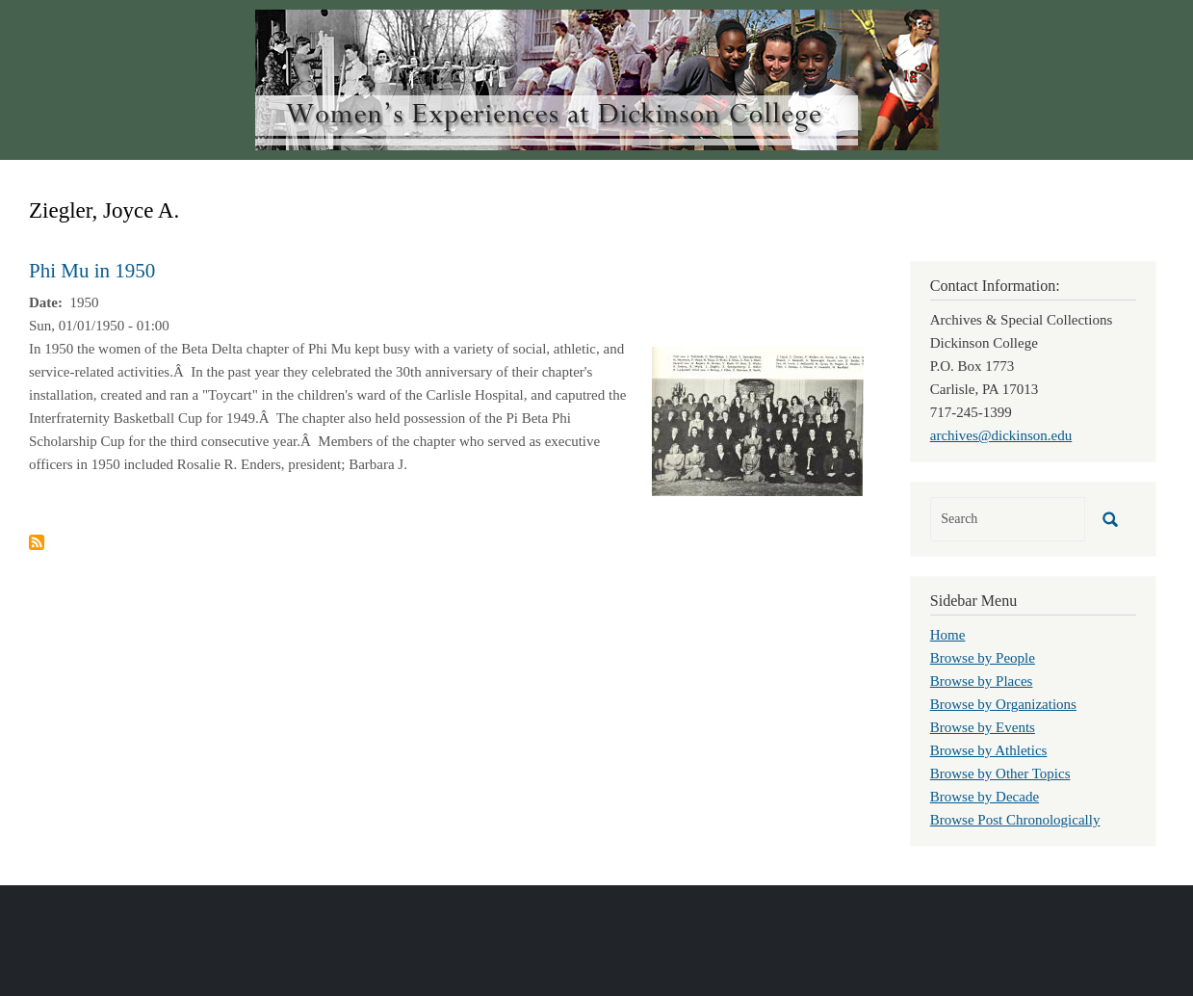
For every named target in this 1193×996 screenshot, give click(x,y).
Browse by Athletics (989, 750)
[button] (758, 420)
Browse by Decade (984, 796)
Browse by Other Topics (1000, 773)
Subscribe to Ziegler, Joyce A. (36, 542)
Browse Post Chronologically (1015, 819)
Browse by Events (982, 727)
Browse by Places (981, 681)
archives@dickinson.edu (1001, 435)
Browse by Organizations (1003, 704)
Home (948, 634)
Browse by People (982, 658)
